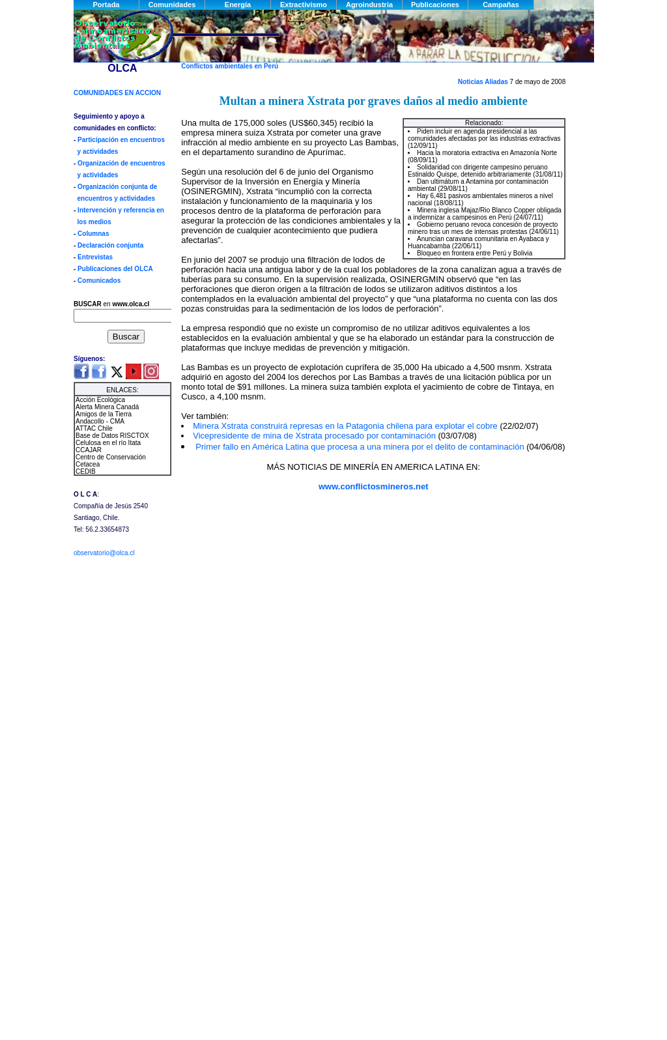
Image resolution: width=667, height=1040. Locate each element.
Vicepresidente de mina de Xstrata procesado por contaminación (315, 436)
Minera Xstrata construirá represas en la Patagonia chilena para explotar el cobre (346, 426)
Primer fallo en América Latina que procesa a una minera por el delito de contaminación (360, 447)
